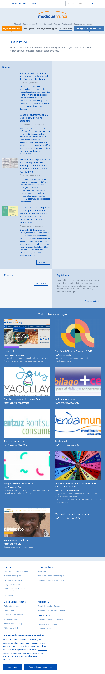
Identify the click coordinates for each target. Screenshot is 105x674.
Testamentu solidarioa (12, 619)
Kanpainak (48, 24)
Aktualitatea (65, 28)
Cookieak (53, 624)
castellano (16, 4)
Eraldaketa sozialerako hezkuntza (51, 580)
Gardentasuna (29, 24)
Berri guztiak (43, 262)
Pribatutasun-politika (46, 620)
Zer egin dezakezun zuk (15, 602)
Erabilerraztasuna (44, 629)
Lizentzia (59, 620)
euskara (33, 4)
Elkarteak (17, 24)
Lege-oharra (42, 624)
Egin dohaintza (10, 610)
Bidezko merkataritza (12, 624)
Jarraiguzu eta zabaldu (83, 24)
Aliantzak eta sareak (12, 580)
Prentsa (8, 275)
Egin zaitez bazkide (11, 606)
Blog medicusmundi (57, 610)
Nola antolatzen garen (12, 576)
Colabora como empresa (13, 615)
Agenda (57, 24)
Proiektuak (42, 571)
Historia (25, 571)
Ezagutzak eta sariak (12, 585)
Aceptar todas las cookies (40, 667)
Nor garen (29, 28)
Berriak (39, 24)
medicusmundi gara (11, 571)
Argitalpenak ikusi (92, 301)
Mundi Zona (8, 595)
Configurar (12, 667)
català (25, 4)
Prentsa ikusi (41, 283)
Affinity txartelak (10, 628)
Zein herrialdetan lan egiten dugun (51, 576)
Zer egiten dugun (47, 28)
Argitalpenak (67, 24)
